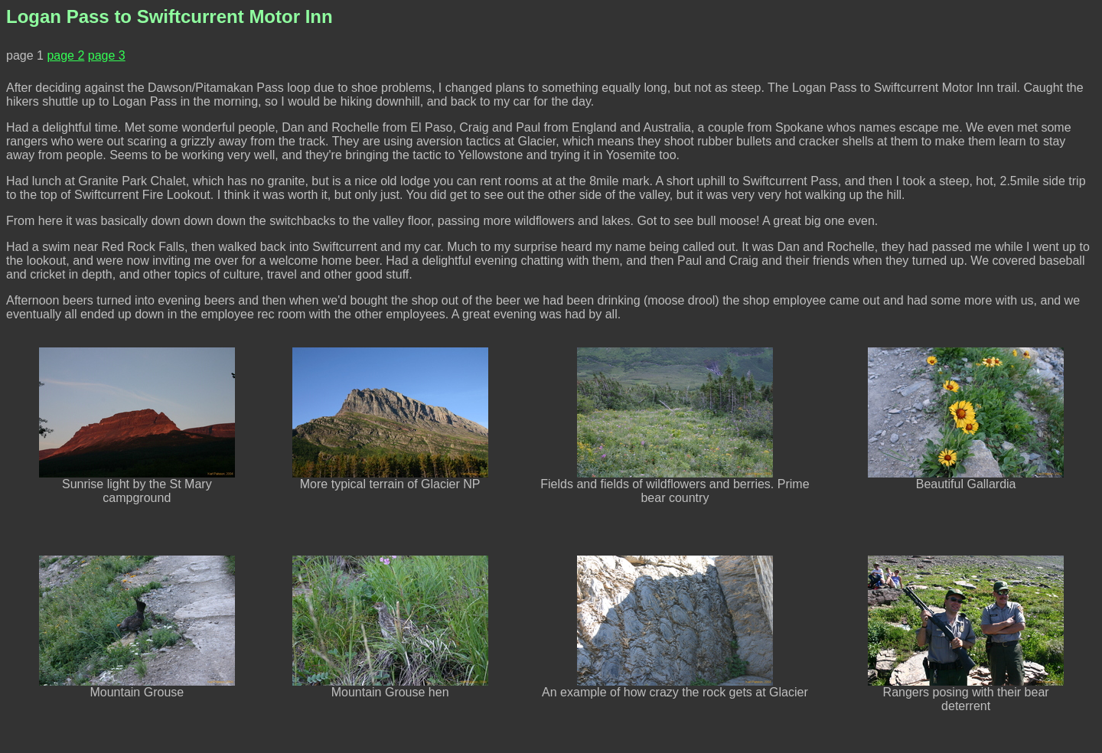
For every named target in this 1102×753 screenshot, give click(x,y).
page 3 (107, 55)
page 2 (65, 55)
